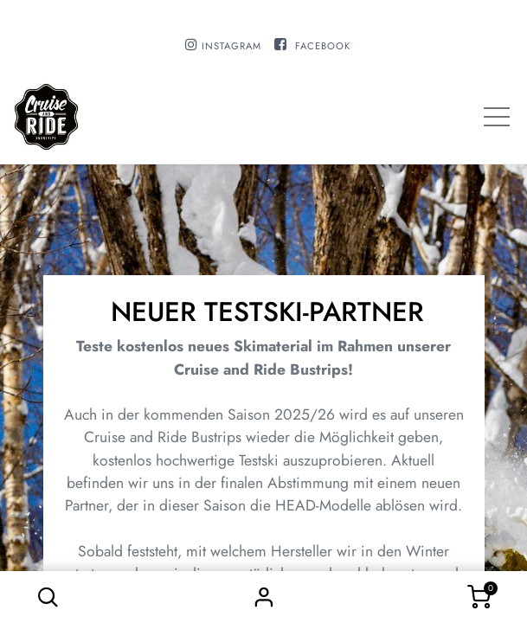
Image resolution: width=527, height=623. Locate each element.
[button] (47, 597)
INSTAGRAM (231, 46)
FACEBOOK (322, 46)
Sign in (264, 597)
